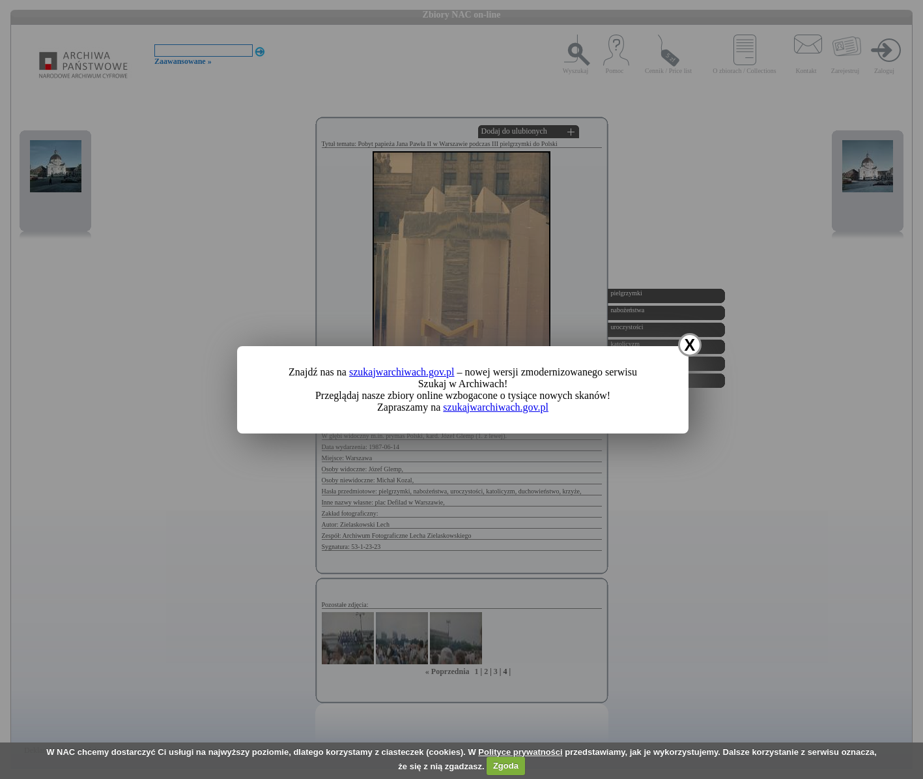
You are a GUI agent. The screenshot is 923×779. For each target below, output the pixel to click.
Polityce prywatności (520, 752)
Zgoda (505, 766)
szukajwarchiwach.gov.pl (402, 371)
